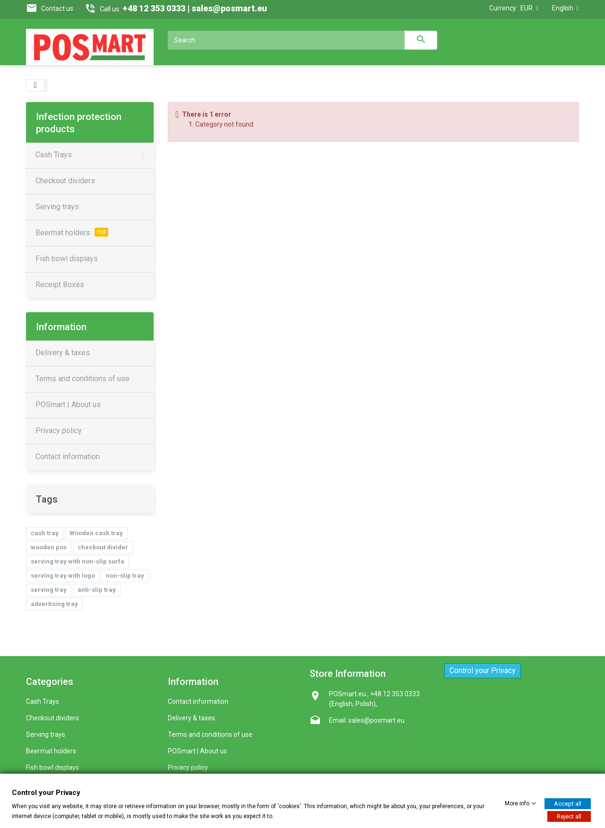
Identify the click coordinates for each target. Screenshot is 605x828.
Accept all (567, 803)
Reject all (569, 815)
